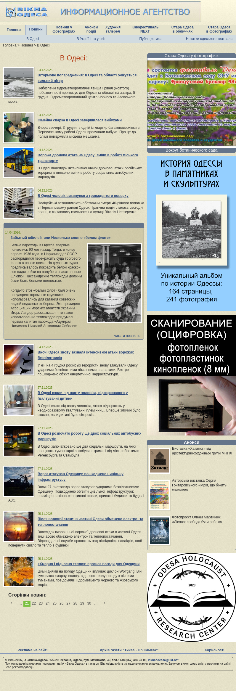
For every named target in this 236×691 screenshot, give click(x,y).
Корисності (214, 650)
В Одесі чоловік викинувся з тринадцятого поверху (83, 196)
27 (68, 603)
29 (82, 603)
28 (75, 603)
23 (41, 603)
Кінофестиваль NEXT (144, 29)
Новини (35, 29)
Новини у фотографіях (63, 29)
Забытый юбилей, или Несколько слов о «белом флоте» (61, 238)
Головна (14, 30)
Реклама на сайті (32, 650)
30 (89, 603)
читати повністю (127, 336)
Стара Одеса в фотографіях (219, 29)
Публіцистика (150, 39)
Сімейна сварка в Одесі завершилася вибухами (80, 120)
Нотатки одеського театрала (209, 39)
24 (47, 603)
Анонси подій (91, 29)
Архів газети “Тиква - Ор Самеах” (129, 650)
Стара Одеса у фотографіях (192, 55)
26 (61, 603)
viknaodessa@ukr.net (163, 660)
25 (55, 603)
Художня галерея (113, 29)
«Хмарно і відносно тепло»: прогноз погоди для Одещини (88, 564)
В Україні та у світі (92, 39)
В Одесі (32, 39)
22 (34, 603)
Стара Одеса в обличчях (182, 29)
